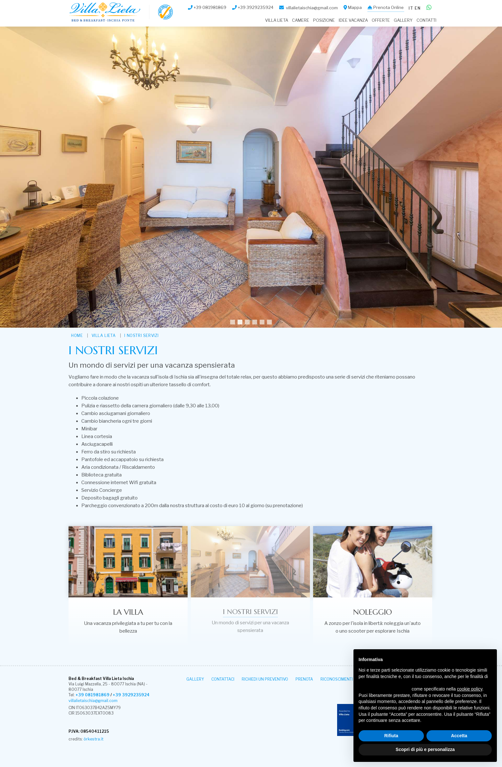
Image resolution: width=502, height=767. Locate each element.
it (409, 7)
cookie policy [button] (469, 688)
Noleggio (372, 612)
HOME (77, 335)
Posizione (324, 20)
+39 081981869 (92, 695)
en (417, 7)
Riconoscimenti (336, 679)
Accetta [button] (459, 735)
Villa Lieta (276, 20)
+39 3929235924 (129, 695)
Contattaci (222, 679)
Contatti (426, 20)
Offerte (381, 20)
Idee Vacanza (353, 20)
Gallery (403, 20)
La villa (128, 612)
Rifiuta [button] (391, 735)
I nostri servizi (141, 335)
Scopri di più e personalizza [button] (425, 749)
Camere (300, 20)
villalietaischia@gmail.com (93, 700)
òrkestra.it (93, 739)
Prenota (304, 679)
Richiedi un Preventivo (265, 679)
